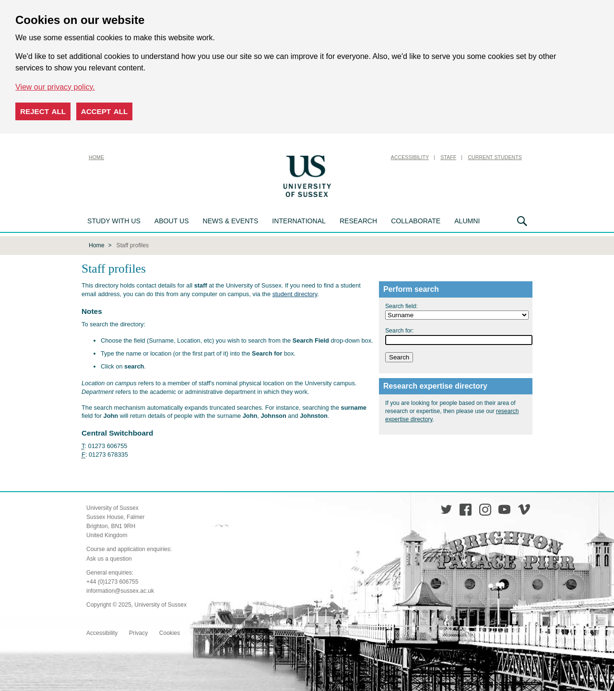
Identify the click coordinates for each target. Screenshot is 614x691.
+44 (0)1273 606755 (112, 580)
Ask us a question (109, 557)
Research (358, 221)
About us (171, 221)
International (299, 221)
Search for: (399, 329)
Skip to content (357, 157)
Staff (448, 157)
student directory (295, 293)
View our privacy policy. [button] (55, 87)
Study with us (114, 221)
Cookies (169, 632)
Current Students (495, 157)
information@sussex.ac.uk (120, 590)
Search (522, 221)
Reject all (43, 111)
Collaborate (415, 221)
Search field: (401, 305)
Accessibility (410, 157)
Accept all (104, 111)
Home (96, 157)
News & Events (231, 221)
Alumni (467, 221)
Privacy (138, 632)
